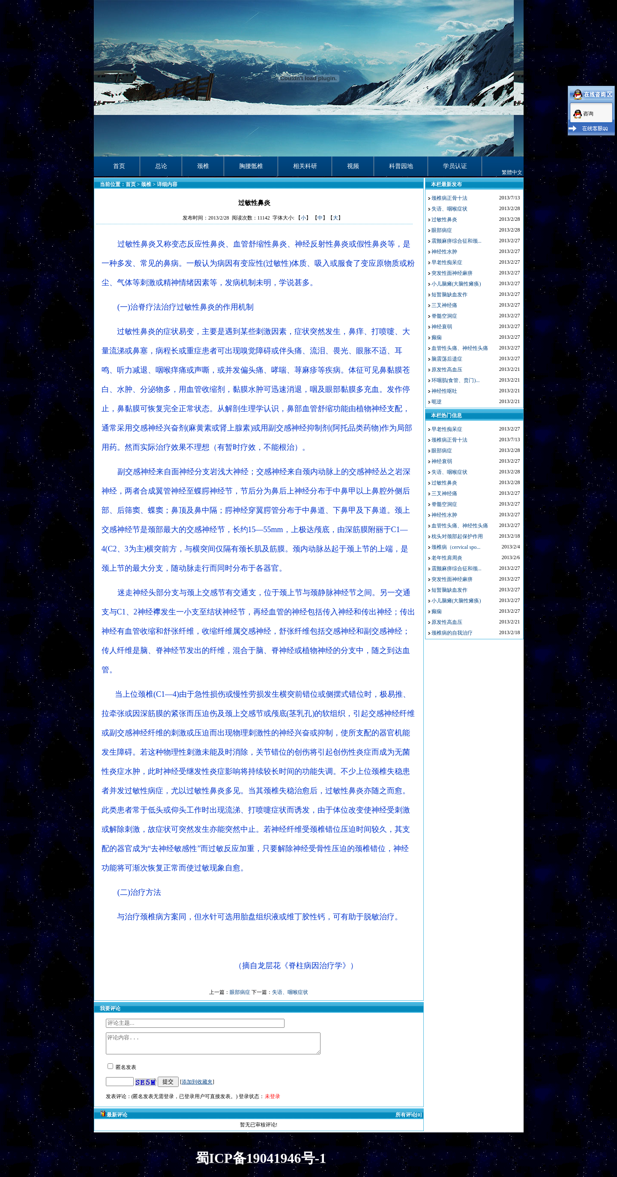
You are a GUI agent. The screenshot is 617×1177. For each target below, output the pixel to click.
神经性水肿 (444, 252)
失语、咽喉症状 (290, 992)
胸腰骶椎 (251, 166)
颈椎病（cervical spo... (456, 547)
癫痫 (436, 337)
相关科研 (305, 166)
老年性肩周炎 (446, 558)
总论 (161, 166)
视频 (353, 166)
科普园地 (401, 166)
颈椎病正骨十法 (449, 198)
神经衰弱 (441, 327)
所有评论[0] (408, 1119)
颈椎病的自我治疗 (452, 633)
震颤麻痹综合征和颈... (456, 241)
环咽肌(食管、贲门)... (455, 380)
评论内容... (226, 1045)
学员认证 (455, 166)
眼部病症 (240, 992)
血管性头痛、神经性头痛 (459, 348)
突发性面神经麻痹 (452, 273)
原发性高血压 (446, 370)
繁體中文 (512, 172)
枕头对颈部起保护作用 (457, 536)
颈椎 (203, 166)
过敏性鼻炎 (444, 220)
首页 (119, 166)
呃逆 (436, 402)
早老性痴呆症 (446, 262)
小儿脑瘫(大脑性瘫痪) (456, 284)
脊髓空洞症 (444, 316)
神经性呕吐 (444, 391)
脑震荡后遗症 (446, 359)
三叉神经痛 (444, 305)
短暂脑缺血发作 (449, 295)
